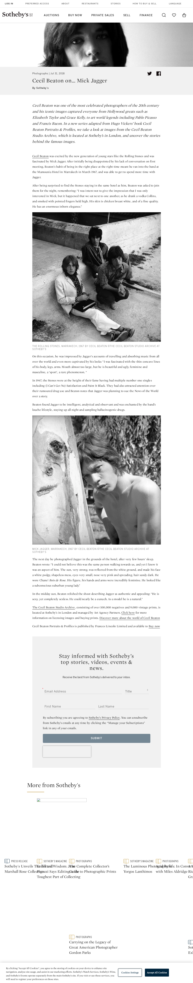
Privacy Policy (89, 924)
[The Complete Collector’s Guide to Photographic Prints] (167, 808)
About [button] (65, 3)
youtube (129, 894)
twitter (81, 894)
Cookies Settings (130, 972)
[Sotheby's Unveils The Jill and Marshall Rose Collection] (49, 825)
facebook (96, 894)
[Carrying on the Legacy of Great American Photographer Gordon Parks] (167, 840)
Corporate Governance (96, 931)
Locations (52, 924)
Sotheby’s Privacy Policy (104, 718)
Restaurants (90, 3)
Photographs (40, 73)
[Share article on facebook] (158, 73)
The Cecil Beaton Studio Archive (53, 607)
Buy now (154, 626)
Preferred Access (37, 3)
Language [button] (175, 3)
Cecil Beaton (40, 156)
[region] (96, 973)
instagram (111, 894)
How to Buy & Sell (145, 3)
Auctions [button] (51, 15)
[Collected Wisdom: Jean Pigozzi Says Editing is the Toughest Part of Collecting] (120, 824)
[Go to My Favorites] (174, 15)
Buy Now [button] (75, 15)
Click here (128, 613)
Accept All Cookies (157, 972)
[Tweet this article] (149, 73)
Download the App (58, 931)
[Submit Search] (164, 15)
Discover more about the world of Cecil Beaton (129, 618)
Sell (126, 15)
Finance (146, 15)
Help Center (53, 918)
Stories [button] (116, 3)
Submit (96, 738)
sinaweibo (147, 894)
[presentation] (67, 751)
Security (121, 918)
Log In (9, 3)
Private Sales (102, 15)
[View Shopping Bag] (184, 15)
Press (84, 918)
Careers (85, 938)
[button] (99, 786)
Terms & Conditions (129, 924)
